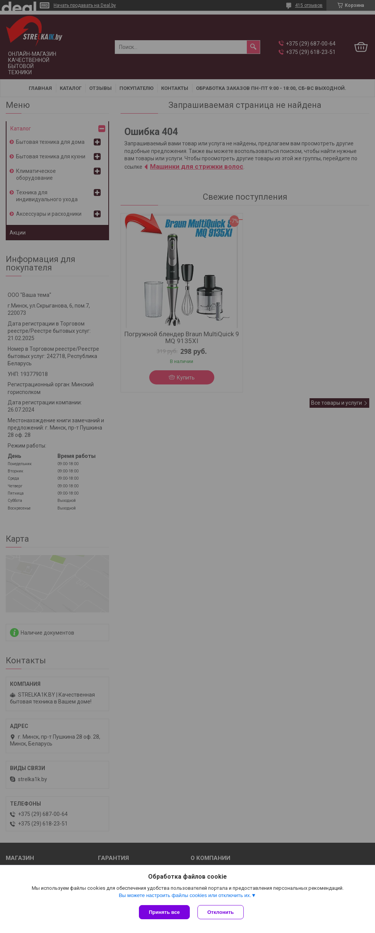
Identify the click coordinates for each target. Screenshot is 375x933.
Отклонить (220, 912)
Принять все (164, 912)
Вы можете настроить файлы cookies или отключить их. (185, 895)
